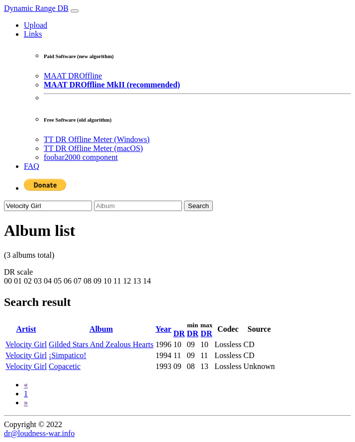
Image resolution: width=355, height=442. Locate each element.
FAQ (31, 166)
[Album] (138, 206)
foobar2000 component (81, 157)
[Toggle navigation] (75, 10)
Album (101, 329)
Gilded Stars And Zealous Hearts (101, 344)
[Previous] (26, 384)
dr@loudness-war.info (39, 433)
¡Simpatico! (68, 355)
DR (179, 333)
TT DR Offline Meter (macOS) (93, 148)
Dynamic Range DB (36, 8)
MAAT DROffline (73, 76)
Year (164, 329)
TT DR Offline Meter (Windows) (97, 139)
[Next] (26, 402)
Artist (26, 329)
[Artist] (48, 206)
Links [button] (33, 34)
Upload (35, 25)
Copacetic (65, 366)
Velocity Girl (26, 344)
